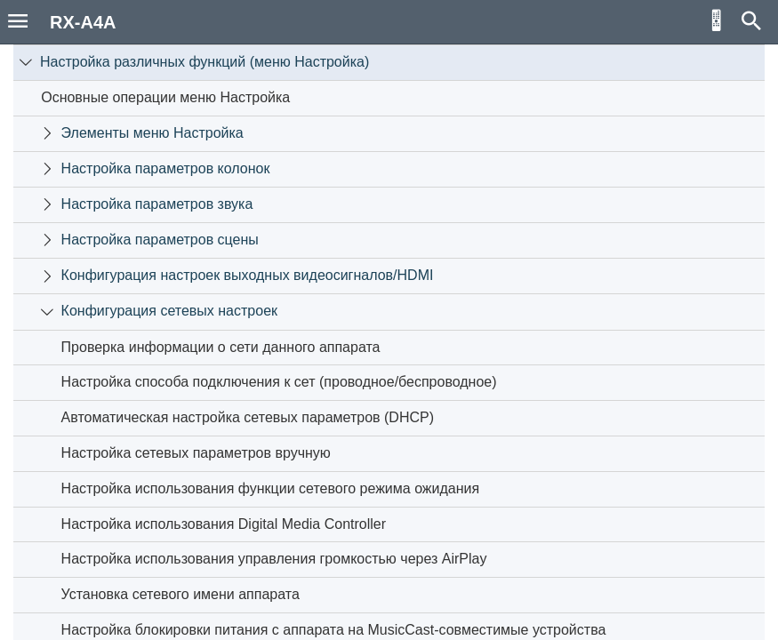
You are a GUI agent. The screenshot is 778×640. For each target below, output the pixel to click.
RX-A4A (83, 22)
